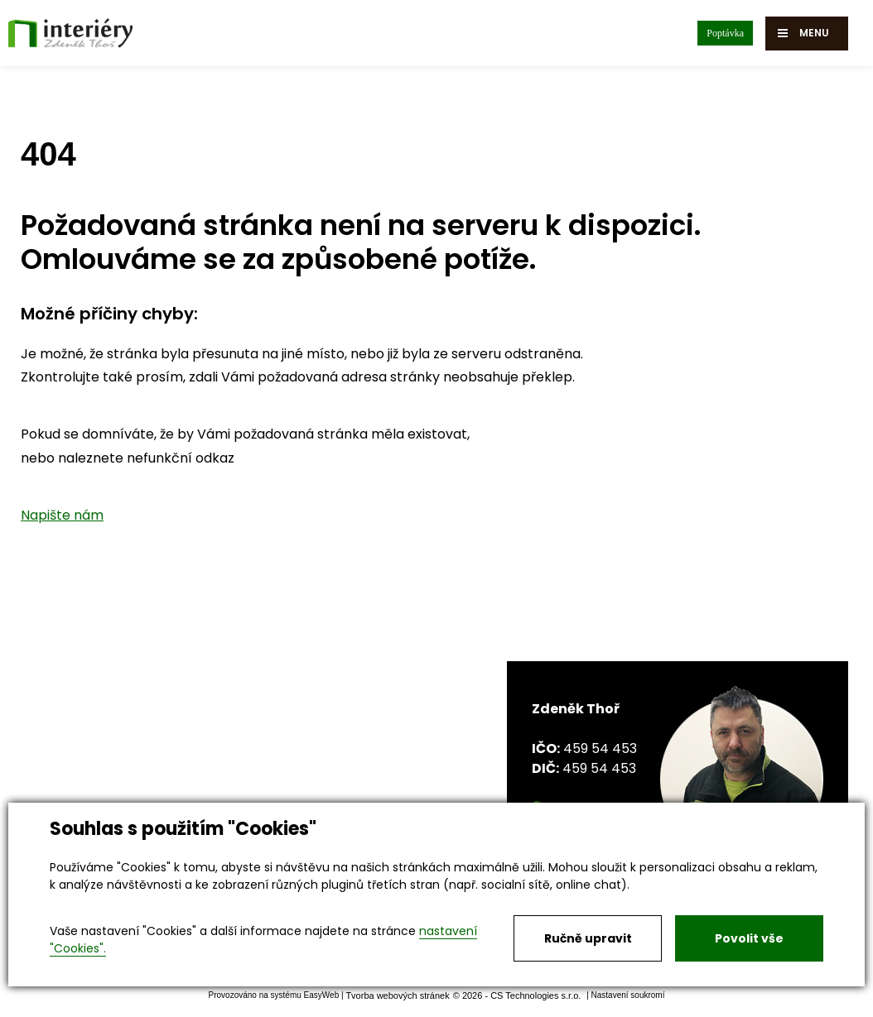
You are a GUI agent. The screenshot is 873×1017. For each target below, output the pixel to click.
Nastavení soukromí (628, 995)
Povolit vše (749, 938)
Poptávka (725, 33)
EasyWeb (322, 995)
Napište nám (62, 515)
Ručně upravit (588, 938)
